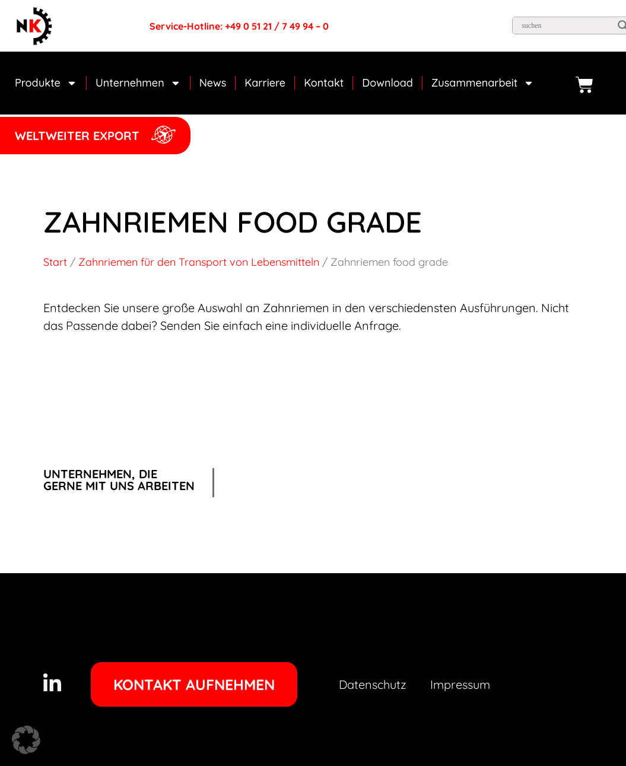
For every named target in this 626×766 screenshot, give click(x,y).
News (213, 83)
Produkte (46, 83)
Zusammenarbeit (483, 83)
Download (387, 83)
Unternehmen (138, 83)
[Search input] (567, 25)
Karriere (264, 83)
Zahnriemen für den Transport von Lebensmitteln (198, 262)
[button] (26, 740)
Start (55, 262)
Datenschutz (372, 684)
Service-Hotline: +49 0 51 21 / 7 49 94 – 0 (239, 26)
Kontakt (324, 83)
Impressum (460, 684)
